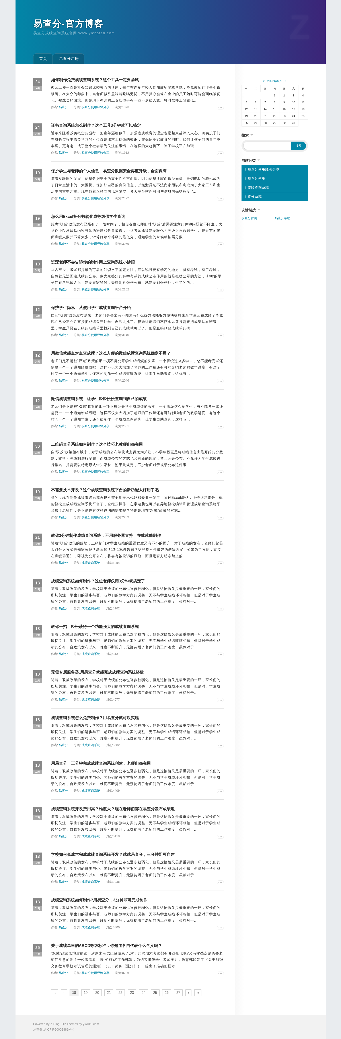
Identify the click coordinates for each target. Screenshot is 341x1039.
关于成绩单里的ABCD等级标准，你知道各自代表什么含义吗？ (106, 945)
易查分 (63, 107)
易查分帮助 (282, 218)
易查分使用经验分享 (95, 107)
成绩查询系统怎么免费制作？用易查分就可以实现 (95, 718)
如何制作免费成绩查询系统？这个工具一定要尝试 (95, 80)
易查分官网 (249, 218)
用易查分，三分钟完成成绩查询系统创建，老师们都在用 (101, 763)
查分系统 (254, 196)
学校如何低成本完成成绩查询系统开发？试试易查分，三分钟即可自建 (113, 854)
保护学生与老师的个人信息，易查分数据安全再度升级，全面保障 (109, 171)
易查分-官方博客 (68, 24)
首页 (43, 58)
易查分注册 (69, 58)
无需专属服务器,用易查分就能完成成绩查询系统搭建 (97, 672)
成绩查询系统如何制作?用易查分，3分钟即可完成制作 (99, 900)
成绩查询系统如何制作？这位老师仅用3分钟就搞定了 (98, 581)
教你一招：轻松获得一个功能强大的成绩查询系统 (95, 626)
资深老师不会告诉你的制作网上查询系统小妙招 (93, 262)
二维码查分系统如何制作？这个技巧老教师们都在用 (97, 444)
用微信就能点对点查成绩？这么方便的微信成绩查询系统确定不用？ (111, 353)
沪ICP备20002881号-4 (58, 1029)
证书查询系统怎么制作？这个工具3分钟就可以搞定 (96, 125)
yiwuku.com (91, 1024)
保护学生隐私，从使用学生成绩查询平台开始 (91, 307)
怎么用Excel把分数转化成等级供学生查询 (88, 216)
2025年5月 (274, 81)
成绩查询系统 (91, 563)
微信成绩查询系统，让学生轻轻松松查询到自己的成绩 (99, 399)
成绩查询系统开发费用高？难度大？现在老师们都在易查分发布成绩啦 (113, 809)
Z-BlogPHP (58, 1024)
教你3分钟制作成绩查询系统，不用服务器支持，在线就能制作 (106, 535)
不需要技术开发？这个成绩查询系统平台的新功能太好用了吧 (105, 490)
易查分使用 (256, 178)
